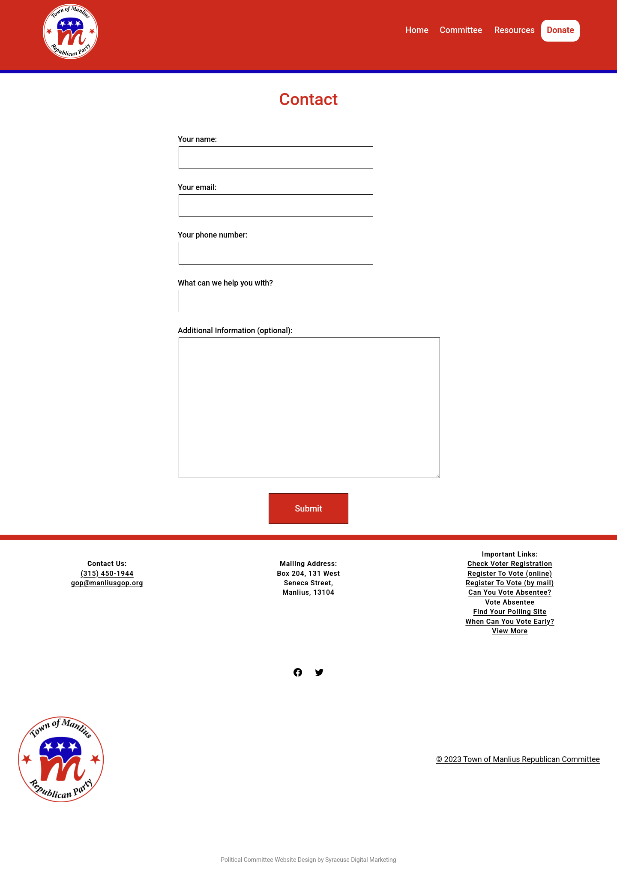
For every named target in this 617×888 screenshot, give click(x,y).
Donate (560, 30)
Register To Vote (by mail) (510, 583)
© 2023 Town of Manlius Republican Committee (518, 759)
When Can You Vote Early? (509, 621)
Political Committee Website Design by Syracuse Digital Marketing (308, 859)
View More (509, 631)
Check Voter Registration (509, 564)
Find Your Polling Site (509, 612)
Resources (514, 30)
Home (416, 30)
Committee (461, 30)
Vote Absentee (510, 602)
